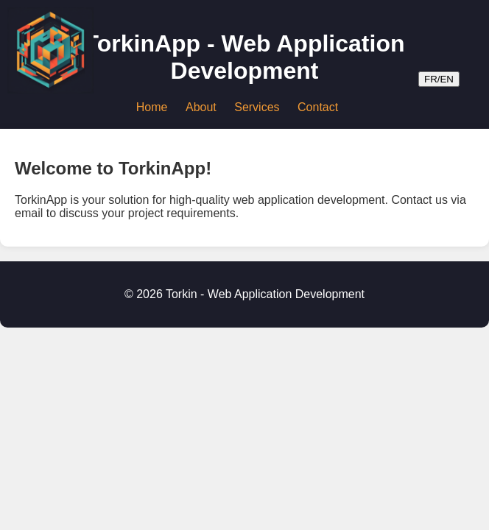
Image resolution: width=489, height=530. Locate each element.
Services (256, 107)
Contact (318, 107)
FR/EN (439, 79)
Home (152, 107)
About (201, 107)
